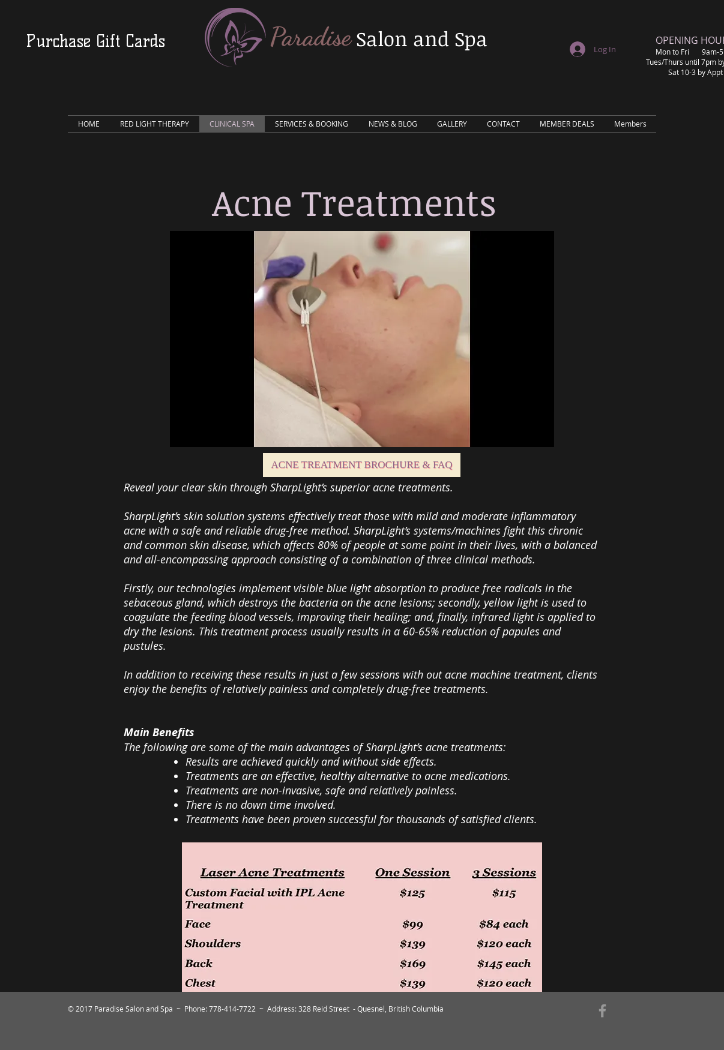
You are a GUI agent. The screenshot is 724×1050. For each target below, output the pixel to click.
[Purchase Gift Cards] (95, 41)
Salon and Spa (421, 38)
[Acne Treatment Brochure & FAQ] (361, 465)
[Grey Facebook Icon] (602, 1010)
